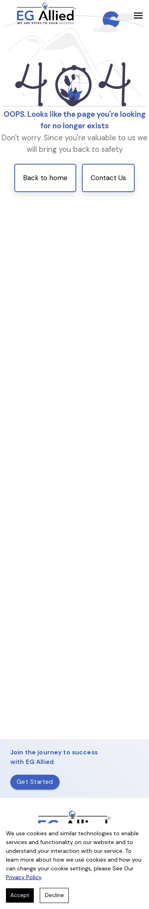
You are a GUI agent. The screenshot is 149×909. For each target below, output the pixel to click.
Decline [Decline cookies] (54, 895)
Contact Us (108, 177)
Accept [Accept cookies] (19, 895)
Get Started (35, 782)
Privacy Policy (23, 877)
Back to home (45, 177)
